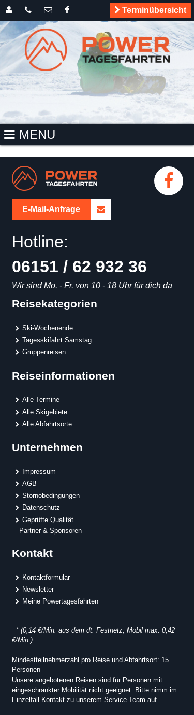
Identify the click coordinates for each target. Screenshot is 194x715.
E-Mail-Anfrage (66, 209)
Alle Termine (40, 399)
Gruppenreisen (44, 351)
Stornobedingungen (51, 495)
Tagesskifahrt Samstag (57, 339)
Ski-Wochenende (47, 328)
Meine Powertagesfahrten (60, 601)
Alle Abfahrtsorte (47, 423)
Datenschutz (41, 507)
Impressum (39, 471)
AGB (29, 483)
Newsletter (38, 589)
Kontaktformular (46, 577)
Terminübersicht (148, 10)
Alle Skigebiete (44, 412)
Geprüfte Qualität (47, 519)
